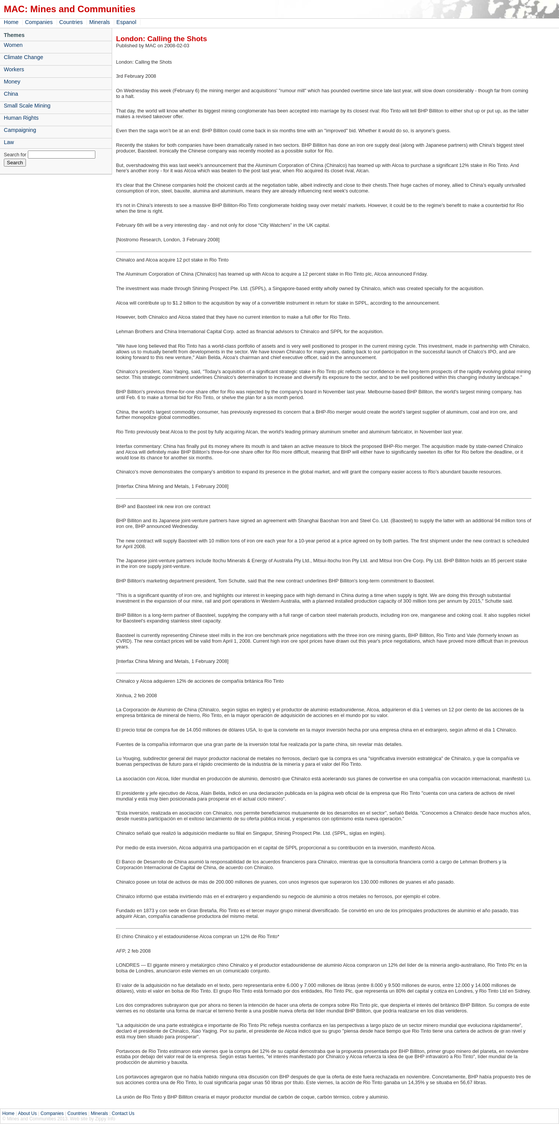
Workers (14, 69)
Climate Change (23, 57)
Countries (71, 22)
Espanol (126, 22)
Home (11, 22)
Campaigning (20, 130)
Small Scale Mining (27, 106)
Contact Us (123, 1113)
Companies (39, 22)
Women (13, 45)
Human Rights (21, 118)
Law (9, 142)
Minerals (99, 22)
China (11, 94)
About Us (27, 1113)
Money (12, 82)
